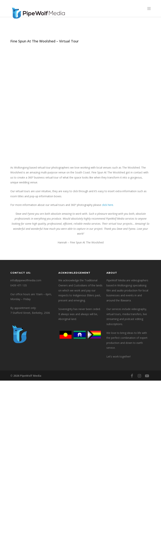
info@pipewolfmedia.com (25, 280)
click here (107, 205)
